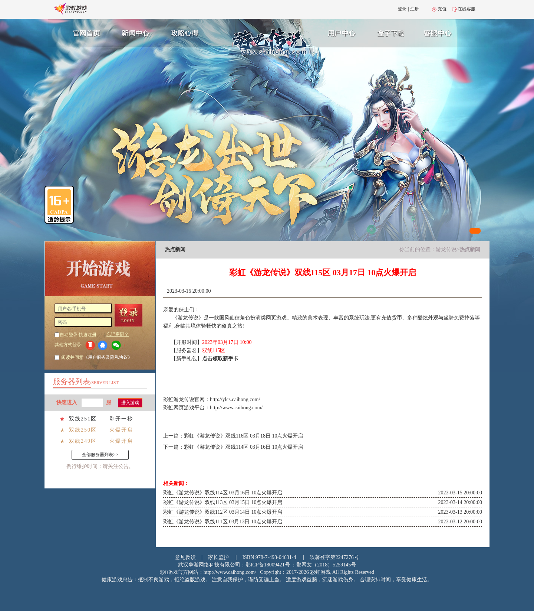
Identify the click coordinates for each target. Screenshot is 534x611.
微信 (118, 345)
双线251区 (83, 419)
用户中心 (342, 32)
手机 (89, 345)
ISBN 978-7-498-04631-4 (269, 557)
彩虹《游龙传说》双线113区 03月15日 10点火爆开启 (222, 502)
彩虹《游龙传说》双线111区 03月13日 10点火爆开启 (222, 521)
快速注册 (87, 334)
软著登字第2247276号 (334, 557)
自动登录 (69, 334)
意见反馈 (185, 557)
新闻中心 (134, 32)
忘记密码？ (117, 334)
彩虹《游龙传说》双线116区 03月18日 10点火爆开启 (243, 436)
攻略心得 (185, 32)
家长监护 (218, 557)
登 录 (131, 315)
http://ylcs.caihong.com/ (235, 399)
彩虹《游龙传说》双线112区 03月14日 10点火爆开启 (222, 512)
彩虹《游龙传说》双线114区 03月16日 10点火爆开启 (243, 447)
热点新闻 (469, 249)
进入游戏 (130, 402)
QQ (104, 345)
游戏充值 (392, 32)
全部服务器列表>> (100, 454)
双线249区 (83, 441)
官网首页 (83, 32)
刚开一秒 (121, 419)
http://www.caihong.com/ (236, 407)
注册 (414, 9)
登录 (402, 9)
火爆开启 (121, 430)
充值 (442, 9)
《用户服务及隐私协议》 (107, 357)
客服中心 (443, 32)
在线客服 (466, 9)
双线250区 (83, 430)
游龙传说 (446, 249)
